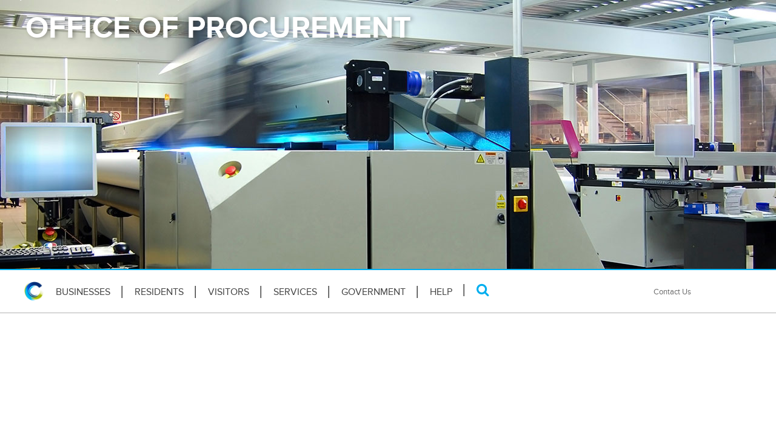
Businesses (83, 291)
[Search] (482, 290)
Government (373, 291)
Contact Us (672, 291)
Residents (159, 291)
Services (295, 291)
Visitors (228, 291)
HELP (441, 291)
